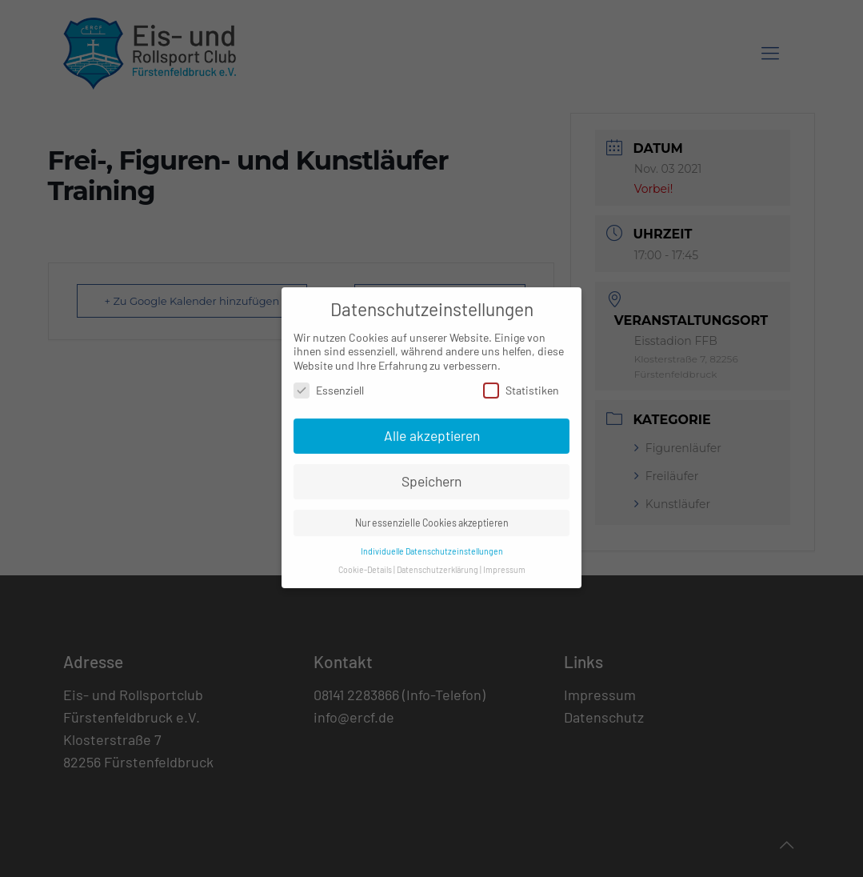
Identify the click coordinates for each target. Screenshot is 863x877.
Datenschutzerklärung (437, 561)
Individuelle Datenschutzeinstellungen (432, 543)
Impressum (504, 561)
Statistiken (521, 382)
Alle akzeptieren (432, 427)
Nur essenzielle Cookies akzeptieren (432, 514)
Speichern (431, 473)
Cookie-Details (365, 561)
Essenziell (329, 382)
